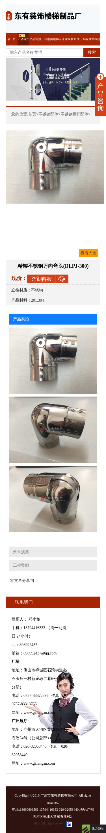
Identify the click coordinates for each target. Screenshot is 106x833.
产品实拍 (35, 39)
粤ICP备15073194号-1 (50, 824)
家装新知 (70, 39)
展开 (100, 94)
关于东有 (82, 39)
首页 (32, 114)
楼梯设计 (58, 39)
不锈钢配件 (48, 114)
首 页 (12, 39)
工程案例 (47, 39)
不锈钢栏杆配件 (74, 114)
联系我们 (94, 39)
